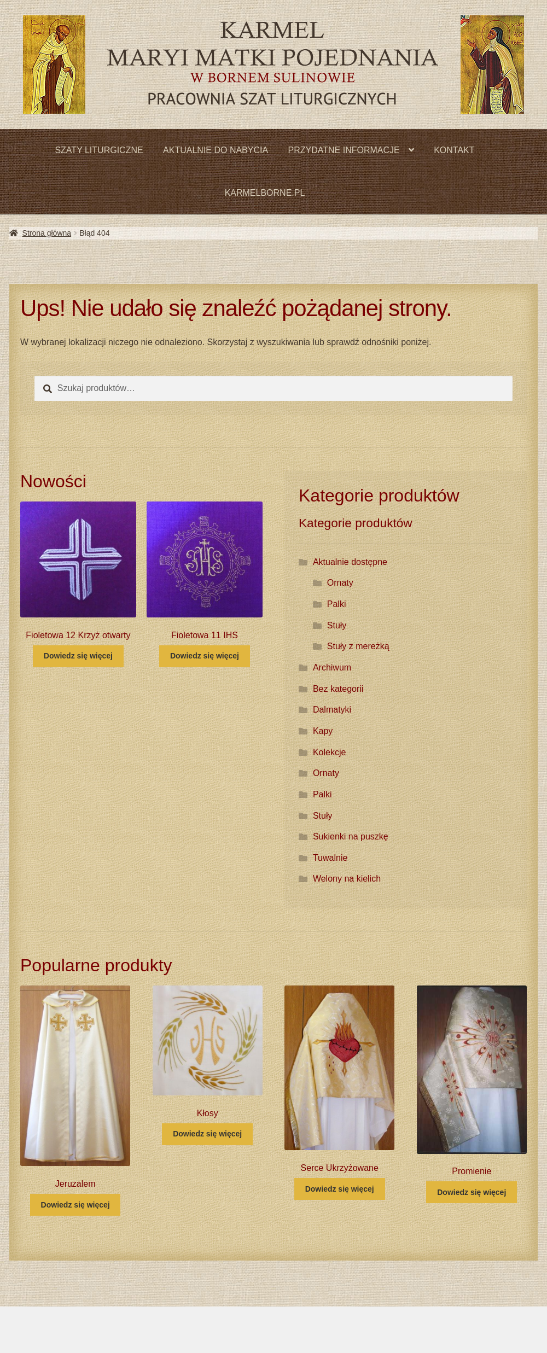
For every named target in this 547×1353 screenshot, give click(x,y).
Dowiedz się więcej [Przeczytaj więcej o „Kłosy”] (207, 1133)
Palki (336, 604)
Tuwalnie (330, 857)
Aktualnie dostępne (350, 562)
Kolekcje (329, 752)
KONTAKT (454, 150)
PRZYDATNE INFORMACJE (344, 150)
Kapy (323, 731)
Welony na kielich (347, 878)
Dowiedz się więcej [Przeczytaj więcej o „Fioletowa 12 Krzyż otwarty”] (78, 655)
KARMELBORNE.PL (265, 192)
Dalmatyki (332, 709)
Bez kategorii (338, 688)
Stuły (337, 625)
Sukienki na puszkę (350, 836)
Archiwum (332, 667)
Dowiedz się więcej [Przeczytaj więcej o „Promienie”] (471, 1192)
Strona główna (47, 233)
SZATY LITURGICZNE (99, 150)
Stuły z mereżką (358, 646)
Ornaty (340, 582)
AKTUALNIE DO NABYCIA (215, 150)
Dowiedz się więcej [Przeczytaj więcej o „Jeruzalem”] (75, 1204)
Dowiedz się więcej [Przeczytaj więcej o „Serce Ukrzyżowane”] (339, 1189)
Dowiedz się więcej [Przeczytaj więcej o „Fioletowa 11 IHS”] (204, 655)
